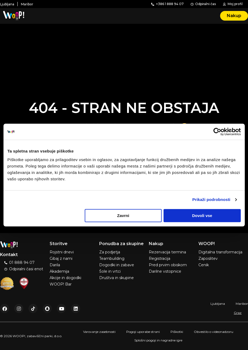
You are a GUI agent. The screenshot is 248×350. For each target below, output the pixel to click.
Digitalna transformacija (220, 252)
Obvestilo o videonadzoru (213, 332)
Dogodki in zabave (116, 264)
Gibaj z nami (61, 258)
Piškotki (177, 332)
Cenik (203, 264)
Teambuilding (111, 258)
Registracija (159, 258)
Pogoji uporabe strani (143, 332)
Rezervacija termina (167, 252)
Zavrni (123, 215)
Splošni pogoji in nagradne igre (158, 340)
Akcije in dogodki (65, 277)
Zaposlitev (208, 258)
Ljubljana (217, 304)
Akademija (59, 271)
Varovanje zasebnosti (99, 332)
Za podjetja (109, 252)
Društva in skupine (116, 277)
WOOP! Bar (61, 284)
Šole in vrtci (110, 271)
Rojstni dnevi (62, 252)
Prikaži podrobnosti (211, 199)
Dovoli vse (202, 215)
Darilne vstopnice (165, 271)
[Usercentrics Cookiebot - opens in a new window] (217, 132)
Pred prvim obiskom (168, 264)
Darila (55, 264)
